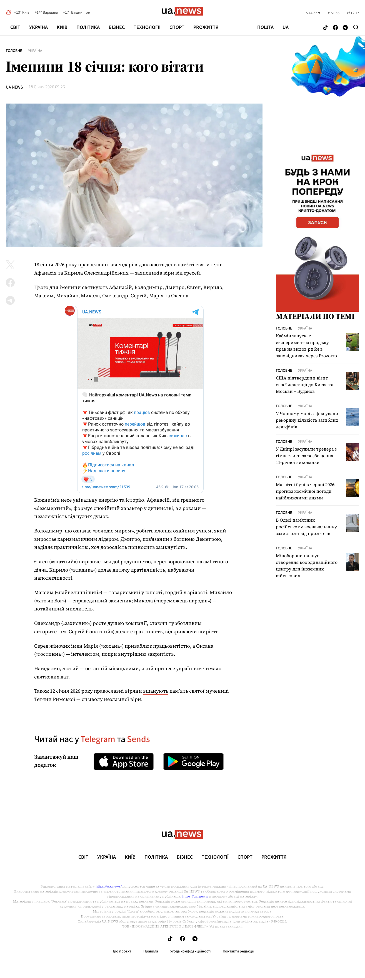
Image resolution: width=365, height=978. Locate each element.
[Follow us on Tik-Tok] (325, 28)
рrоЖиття (206, 27)
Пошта (265, 27)
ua (285, 27)
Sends (138, 739)
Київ (62, 27)
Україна (38, 27)
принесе (165, 668)
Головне (14, 51)
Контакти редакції (238, 951)
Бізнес (117, 27)
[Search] (355, 27)
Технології (147, 27)
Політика (88, 27)
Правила (150, 951)
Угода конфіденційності (190, 951)
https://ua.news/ (109, 886)
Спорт (176, 27)
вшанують (155, 690)
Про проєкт (121, 951)
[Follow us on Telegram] (345, 28)
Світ (15, 27)
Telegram (98, 739)
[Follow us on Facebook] (335, 28)
